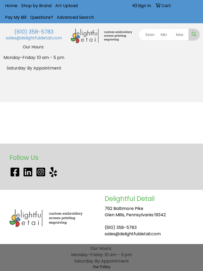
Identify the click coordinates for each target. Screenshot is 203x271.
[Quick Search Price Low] (165, 35)
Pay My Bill (15, 17)
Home (11, 6)
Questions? (41, 17)
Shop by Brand (36, 6)
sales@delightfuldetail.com (34, 38)
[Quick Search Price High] (181, 35)
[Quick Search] (148, 35)
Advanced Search (75, 17)
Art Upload (66, 6)
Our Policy (101, 266)
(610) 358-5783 (33, 31)
